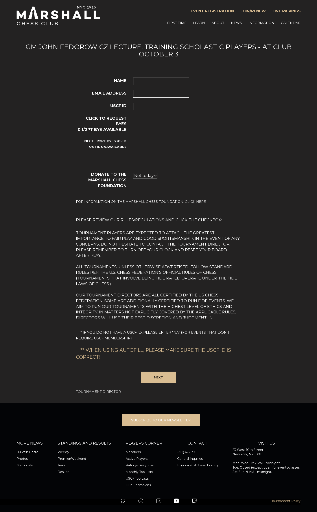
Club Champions (138, 485)
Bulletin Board (27, 452)
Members (133, 452)
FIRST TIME (176, 23)
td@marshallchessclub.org (197, 465)
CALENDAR (290, 23)
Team (62, 465)
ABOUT (218, 23)
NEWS (236, 23)
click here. (195, 201)
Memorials (25, 465)
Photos (22, 459)
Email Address (109, 93)
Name (120, 80)
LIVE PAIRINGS (286, 11)
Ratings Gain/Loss (139, 465)
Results (63, 472)
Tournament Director (98, 391)
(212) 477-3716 (187, 452)
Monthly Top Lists (139, 472)
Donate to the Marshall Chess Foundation (107, 180)
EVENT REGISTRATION (212, 11)
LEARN (199, 23)
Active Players (136, 459)
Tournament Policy (285, 501)
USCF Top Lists (137, 478)
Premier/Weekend (72, 459)
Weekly (63, 452)
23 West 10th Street (247, 450)
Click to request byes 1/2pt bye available (102, 132)
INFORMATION (261, 23)
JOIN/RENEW (253, 11)
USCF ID (118, 105)
